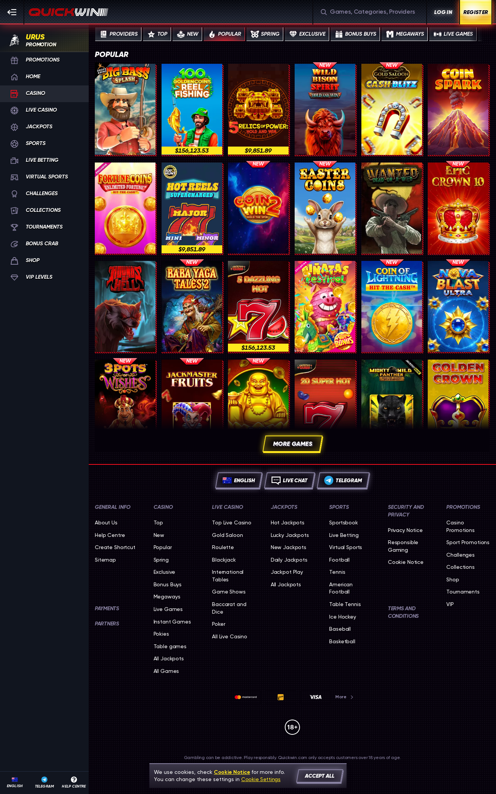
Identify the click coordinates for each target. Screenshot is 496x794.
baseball (340, 629)
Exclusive (165, 572)
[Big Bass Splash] (125, 109)
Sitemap (105, 560)
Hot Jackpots (288, 522)
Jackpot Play (287, 572)
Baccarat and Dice (229, 608)
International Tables (227, 575)
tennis (337, 572)
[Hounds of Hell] (125, 306)
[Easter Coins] (325, 208)
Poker (218, 624)
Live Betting (343, 535)
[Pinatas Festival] (325, 306)
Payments (107, 608)
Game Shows (229, 592)
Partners (107, 623)
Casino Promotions (460, 526)
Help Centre (110, 535)
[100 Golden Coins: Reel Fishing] (192, 109)
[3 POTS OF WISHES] (125, 405)
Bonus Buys (168, 584)
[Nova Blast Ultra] (458, 306)
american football (341, 588)
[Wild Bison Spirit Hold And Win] (325, 109)
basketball (342, 641)
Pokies (161, 634)
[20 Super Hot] (325, 405)
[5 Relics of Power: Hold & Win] (258, 109)
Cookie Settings (261, 779)
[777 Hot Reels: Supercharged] (192, 208)
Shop (452, 579)
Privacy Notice (405, 530)
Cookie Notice (406, 562)
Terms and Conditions (403, 612)
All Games (166, 671)
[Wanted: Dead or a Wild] (391, 208)
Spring (161, 560)
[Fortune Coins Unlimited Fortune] (125, 208)
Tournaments (462, 592)
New (159, 535)
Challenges (460, 555)
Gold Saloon (227, 535)
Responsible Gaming (403, 546)
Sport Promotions (468, 542)
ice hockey (342, 617)
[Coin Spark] (458, 109)
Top (158, 522)
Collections (460, 567)
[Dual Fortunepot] (258, 405)
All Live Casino (229, 636)
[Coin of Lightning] (391, 306)
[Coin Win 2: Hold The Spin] (258, 208)
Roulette (223, 547)
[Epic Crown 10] (458, 208)
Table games (170, 646)
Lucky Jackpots (290, 535)
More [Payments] (344, 696)
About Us (106, 522)
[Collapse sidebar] (12, 12)
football (339, 560)
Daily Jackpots (289, 560)
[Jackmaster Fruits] (192, 405)
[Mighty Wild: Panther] (391, 405)
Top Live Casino (231, 522)
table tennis (345, 604)
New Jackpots (288, 547)
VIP (450, 604)
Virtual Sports (345, 547)
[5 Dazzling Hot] (258, 306)
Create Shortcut (115, 547)
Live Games (168, 609)
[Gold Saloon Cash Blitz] (391, 109)
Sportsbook (343, 522)
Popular (163, 547)
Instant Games (172, 622)
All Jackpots (169, 658)
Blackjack (224, 560)
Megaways (167, 597)
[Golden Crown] (458, 405)
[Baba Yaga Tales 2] (192, 306)
